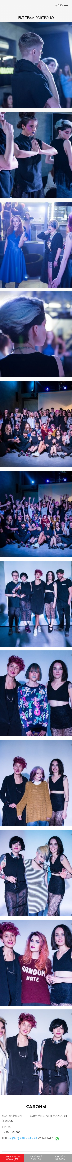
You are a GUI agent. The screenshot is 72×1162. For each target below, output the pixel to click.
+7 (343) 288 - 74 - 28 (22, 1138)
